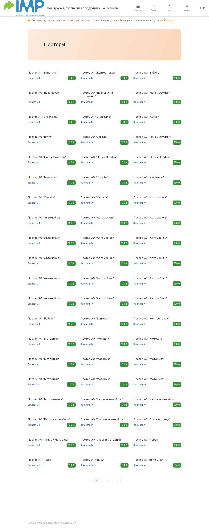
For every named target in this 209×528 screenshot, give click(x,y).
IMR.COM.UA (69, 522)
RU (204, 8)
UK (199, 8)
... (112, 480)
